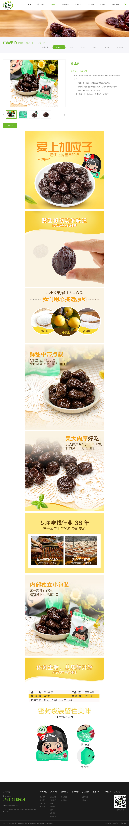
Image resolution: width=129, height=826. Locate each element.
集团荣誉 (42, 806)
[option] (34, 83)
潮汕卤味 (45, 47)
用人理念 (85, 797)
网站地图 (108, 823)
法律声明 (116, 823)
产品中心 (53, 4)
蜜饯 (94, 47)
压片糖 (106, 47)
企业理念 (42, 800)
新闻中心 (65, 4)
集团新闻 (64, 797)
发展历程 (42, 803)
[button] (4, 114)
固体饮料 (120, 47)
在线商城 (115, 4)
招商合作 (78, 4)
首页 (29, 4)
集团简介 (42, 797)
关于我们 (40, 4)
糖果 (71, 47)
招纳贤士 (85, 800)
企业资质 (64, 800)
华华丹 (83, 47)
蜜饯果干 (59, 47)
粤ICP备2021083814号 (46, 823)
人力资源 (90, 4)
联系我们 (103, 4)
